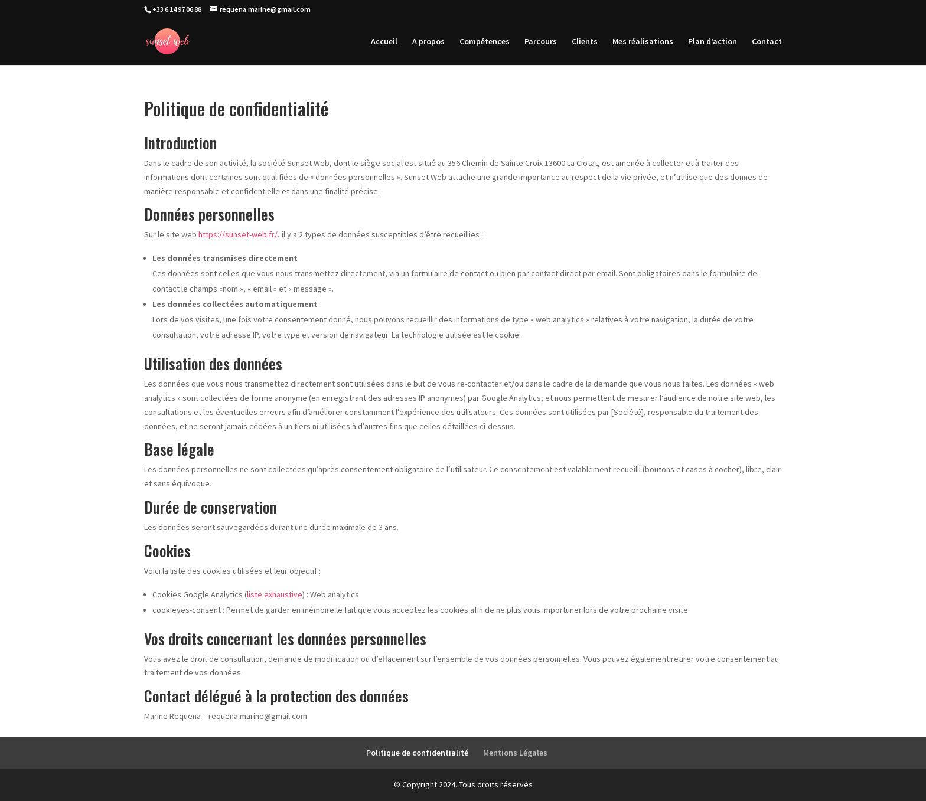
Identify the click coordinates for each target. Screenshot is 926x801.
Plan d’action (712, 42)
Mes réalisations (642, 42)
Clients (585, 42)
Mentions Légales (515, 752)
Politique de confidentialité (417, 752)
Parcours (540, 42)
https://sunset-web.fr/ (238, 234)
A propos (428, 42)
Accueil (384, 42)
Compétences (484, 42)
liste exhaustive (274, 594)
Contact (767, 42)
